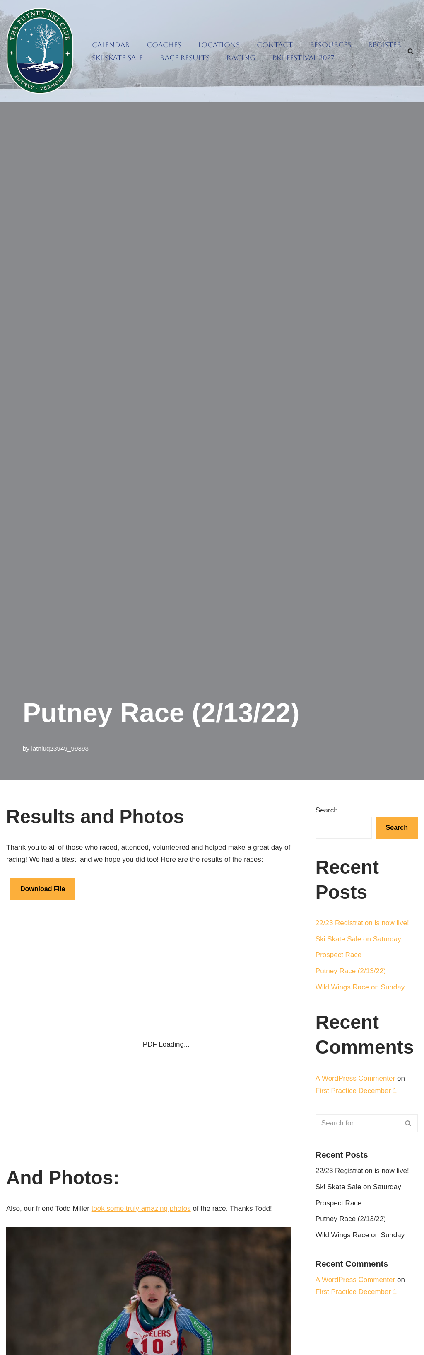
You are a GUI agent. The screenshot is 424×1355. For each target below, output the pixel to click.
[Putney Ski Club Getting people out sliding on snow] (42, 51)
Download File (42, 888)
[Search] (410, 51)
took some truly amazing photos (141, 1208)
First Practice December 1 (356, 1091)
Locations (219, 45)
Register (384, 45)
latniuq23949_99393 (60, 748)
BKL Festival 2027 (303, 57)
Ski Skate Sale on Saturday (358, 939)
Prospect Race (339, 955)
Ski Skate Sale (117, 57)
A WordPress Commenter (355, 1078)
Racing (240, 57)
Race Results (185, 57)
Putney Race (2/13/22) (351, 971)
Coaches (164, 45)
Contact (275, 45)
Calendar (111, 45)
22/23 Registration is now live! (362, 923)
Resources (330, 45)
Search (327, 810)
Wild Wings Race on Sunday (360, 987)
